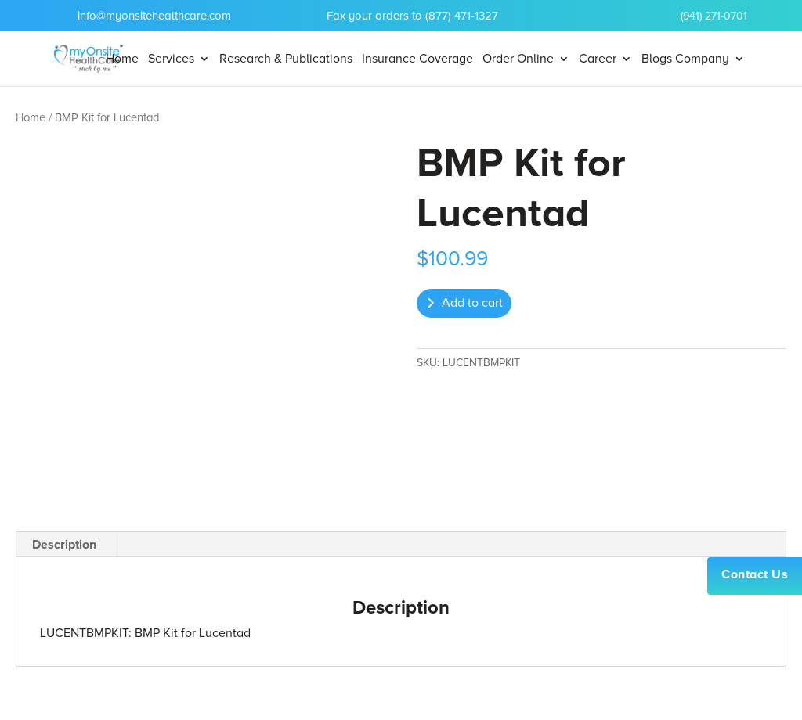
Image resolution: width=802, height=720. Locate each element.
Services (171, 60)
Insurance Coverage (417, 60)
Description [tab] (64, 545)
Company (702, 60)
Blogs (656, 60)
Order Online (518, 60)
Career (597, 60)
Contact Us (754, 574)
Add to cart (472, 303)
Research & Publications (285, 60)
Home (122, 60)
